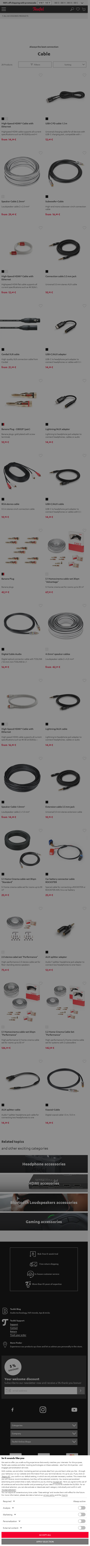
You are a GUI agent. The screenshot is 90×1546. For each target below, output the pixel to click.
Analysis (6, 1507)
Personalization (10, 1521)
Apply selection (45, 1541)
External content (10, 1527)
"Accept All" (57, 1481)
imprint (65, 1495)
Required (7, 1501)
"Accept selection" (8, 1489)
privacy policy (49, 1495)
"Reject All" (5, 1476)
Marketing (7, 1514)
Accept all (45, 1535)
